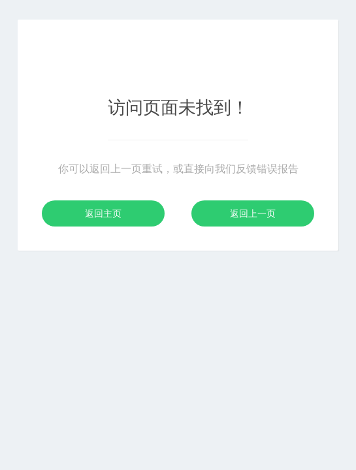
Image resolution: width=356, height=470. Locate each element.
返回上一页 (253, 213)
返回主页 (103, 213)
